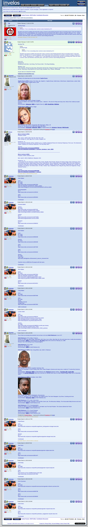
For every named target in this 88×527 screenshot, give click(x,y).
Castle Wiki (71, 371)
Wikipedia (28, 104)
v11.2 (53, 129)
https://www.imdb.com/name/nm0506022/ (28, 148)
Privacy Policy (48, 523)
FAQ (68, 523)
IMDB (33, 104)
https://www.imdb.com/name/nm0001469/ (28, 170)
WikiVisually (65, 127)
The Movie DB (63, 371)
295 (71, 15)
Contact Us (41, 523)
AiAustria (11, 75)
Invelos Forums (25, 15)
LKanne (10, 132)
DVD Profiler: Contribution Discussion (39, 15)
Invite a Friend (63, 523)
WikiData (56, 104)
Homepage (28, 127)
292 (65, 15)
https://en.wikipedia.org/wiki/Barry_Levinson (29, 172)
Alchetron (54, 127)
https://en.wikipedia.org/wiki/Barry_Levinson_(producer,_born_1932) (35, 149)
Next (83, 15)
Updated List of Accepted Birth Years (26, 73)
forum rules (30, 7)
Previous (79, 15)
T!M (9, 23)
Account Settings (56, 523)
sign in (20, 11)
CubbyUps (11, 176)
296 (73, 15)
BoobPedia (51, 104)
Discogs (59, 127)
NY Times (42, 340)
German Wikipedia (29, 373)
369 (75, 15)
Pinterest (48, 371)
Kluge (9, 42)
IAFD (46, 104)
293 (67, 15)
